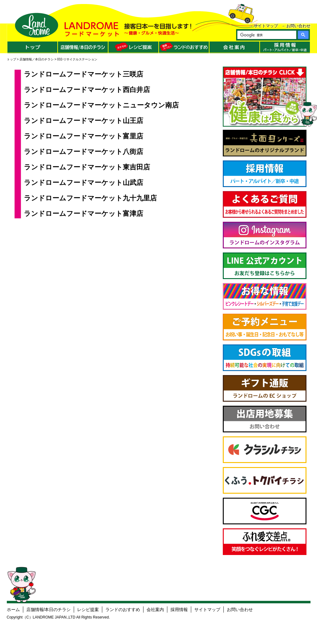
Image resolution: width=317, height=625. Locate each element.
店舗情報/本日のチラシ (48, 609)
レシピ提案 (88, 609)
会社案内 (155, 609)
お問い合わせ (298, 26)
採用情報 (179, 609)
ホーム (13, 609)
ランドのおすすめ (122, 609)
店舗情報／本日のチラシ (37, 59)
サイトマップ (266, 26)
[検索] (266, 35)
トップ (11, 59)
